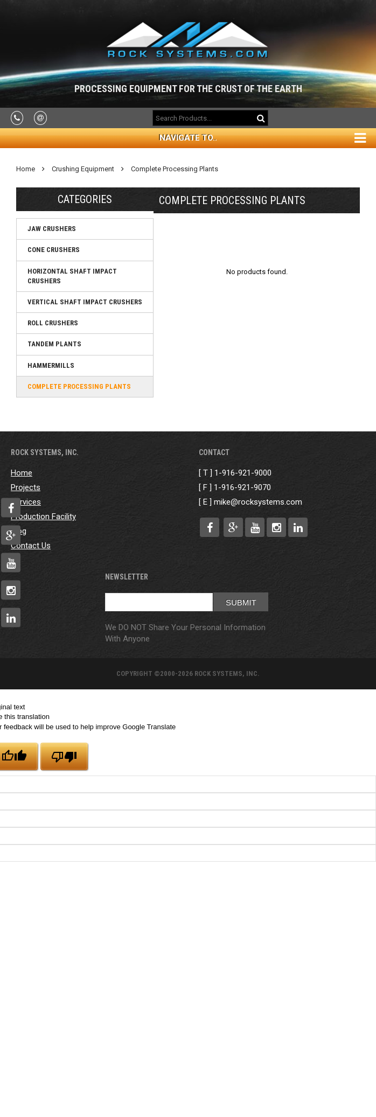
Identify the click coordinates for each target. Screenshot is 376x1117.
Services (26, 502)
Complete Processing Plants (174, 169)
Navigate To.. (188, 138)
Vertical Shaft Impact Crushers (84, 302)
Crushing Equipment (83, 169)
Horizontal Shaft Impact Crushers (72, 276)
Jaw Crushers (51, 229)
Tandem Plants (54, 344)
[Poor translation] (64, 756)
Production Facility (43, 516)
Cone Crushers (53, 250)
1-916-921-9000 (242, 473)
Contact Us (31, 545)
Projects (25, 487)
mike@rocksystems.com (258, 502)
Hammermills (50, 365)
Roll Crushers (52, 323)
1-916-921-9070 (242, 487)
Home (25, 169)
